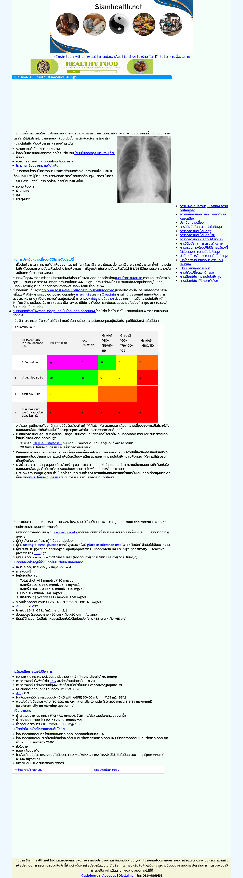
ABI (18, 693)
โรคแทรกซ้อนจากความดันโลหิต (37, 165)
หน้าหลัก (59, 56)
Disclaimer (127, 875)
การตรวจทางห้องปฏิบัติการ (198, 247)
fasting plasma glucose (40, 544)
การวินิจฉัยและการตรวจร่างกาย (201, 243)
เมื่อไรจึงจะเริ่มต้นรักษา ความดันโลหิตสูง (201, 262)
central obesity (66, 532)
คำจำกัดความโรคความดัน (29, 770)
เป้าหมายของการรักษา (195, 268)
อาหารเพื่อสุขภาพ (178, 56)
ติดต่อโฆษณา (90, 875)
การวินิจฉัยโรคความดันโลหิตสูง (201, 226)
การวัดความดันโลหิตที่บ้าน (197, 235)
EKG (53, 680)
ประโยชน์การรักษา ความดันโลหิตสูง (204, 255)
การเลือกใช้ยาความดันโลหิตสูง (200, 276)
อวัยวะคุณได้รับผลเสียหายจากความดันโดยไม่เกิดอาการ (79, 290)
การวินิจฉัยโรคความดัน (106, 770)
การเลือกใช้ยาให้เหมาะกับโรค (199, 280)
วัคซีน (160, 56)
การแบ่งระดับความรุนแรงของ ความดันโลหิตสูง (204, 208)
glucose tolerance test (104, 544)
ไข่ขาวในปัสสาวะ (103, 298)
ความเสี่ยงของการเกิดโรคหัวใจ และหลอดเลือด (203, 216)
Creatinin (109, 294)
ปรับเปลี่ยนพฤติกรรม (47, 443)
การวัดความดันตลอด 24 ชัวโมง (201, 239)
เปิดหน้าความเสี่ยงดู (129, 277)
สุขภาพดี (74, 56)
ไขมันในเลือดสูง (85, 153)
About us (109, 875)
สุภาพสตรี (89, 56)
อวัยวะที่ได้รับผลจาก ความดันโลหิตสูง (204, 249)
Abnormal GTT (27, 606)
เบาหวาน (102, 153)
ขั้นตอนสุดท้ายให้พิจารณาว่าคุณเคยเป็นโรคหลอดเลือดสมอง (54, 310)
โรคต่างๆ (130, 56)
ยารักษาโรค (146, 56)
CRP (37, 552)
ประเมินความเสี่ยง (192, 222)
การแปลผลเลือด (110, 56)
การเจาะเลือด (85, 294)
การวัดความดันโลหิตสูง (195, 230)
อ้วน (112, 153)
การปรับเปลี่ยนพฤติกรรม (197, 272)
